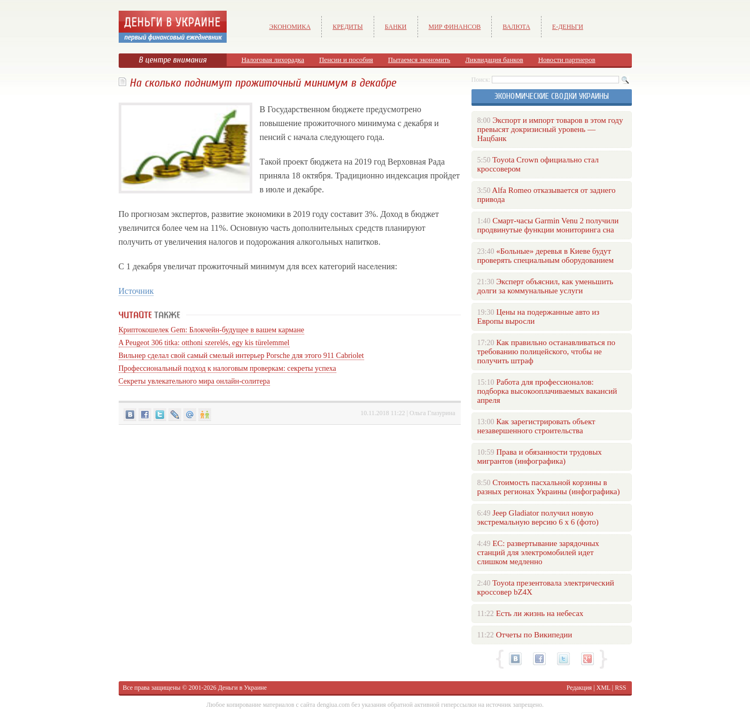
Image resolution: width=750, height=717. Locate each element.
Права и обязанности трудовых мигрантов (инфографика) (539, 456)
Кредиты (348, 26)
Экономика (290, 26)
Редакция (579, 687)
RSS (620, 687)
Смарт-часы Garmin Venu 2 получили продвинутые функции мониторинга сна (548, 225)
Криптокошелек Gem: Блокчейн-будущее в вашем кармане (211, 330)
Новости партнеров (567, 60)
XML (603, 687)
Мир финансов (455, 26)
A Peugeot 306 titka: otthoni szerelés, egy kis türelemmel (204, 343)
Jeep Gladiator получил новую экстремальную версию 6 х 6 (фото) (538, 517)
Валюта (516, 26)
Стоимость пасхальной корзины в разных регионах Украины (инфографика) (548, 487)
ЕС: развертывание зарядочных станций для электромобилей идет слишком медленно (538, 552)
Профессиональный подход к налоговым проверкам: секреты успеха (227, 368)
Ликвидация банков (494, 60)
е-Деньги (567, 26)
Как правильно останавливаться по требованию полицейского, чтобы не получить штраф (546, 351)
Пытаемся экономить (419, 60)
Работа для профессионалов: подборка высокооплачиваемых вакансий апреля (547, 391)
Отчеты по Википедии (534, 634)
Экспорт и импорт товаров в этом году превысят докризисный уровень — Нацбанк (550, 129)
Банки (396, 26)
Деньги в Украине (242, 687)
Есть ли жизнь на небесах (540, 613)
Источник (136, 290)
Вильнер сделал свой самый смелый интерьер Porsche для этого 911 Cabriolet (241, 356)
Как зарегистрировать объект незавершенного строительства (536, 426)
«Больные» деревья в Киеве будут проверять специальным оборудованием (545, 255)
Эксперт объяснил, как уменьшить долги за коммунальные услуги (545, 286)
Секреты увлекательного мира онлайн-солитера (194, 381)
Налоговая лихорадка (273, 60)
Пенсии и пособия (346, 60)
